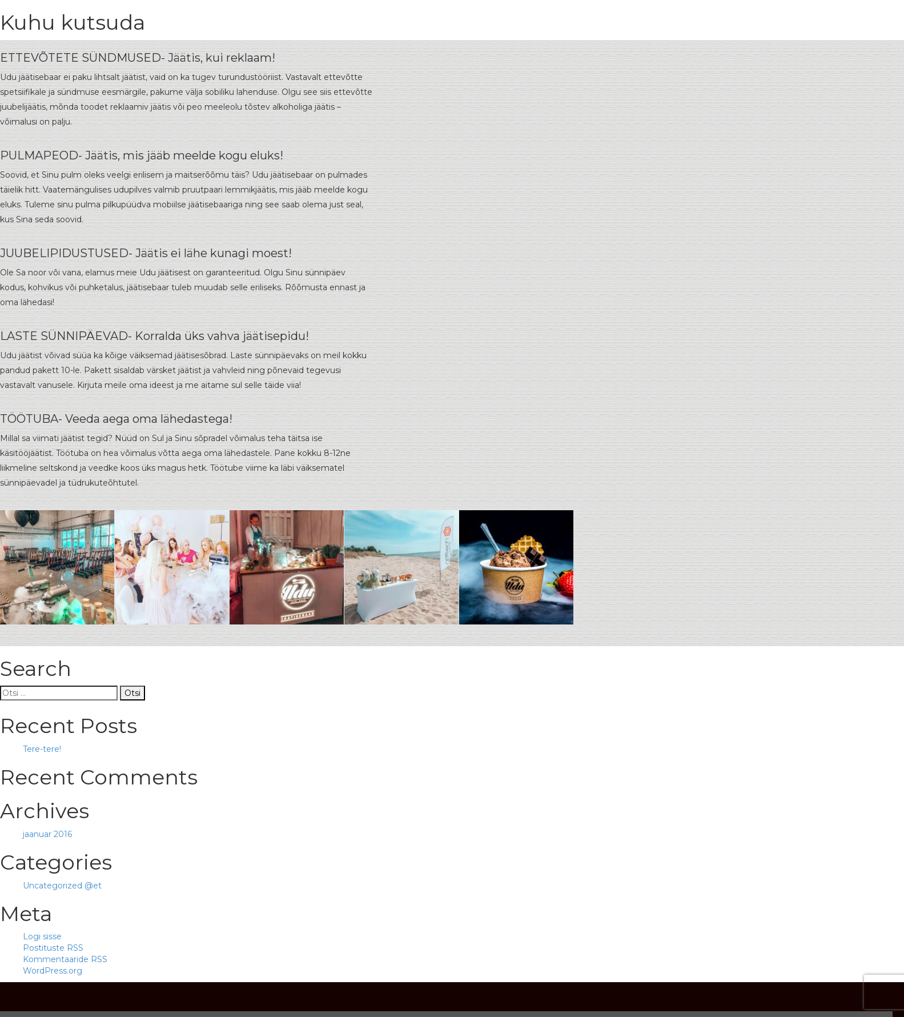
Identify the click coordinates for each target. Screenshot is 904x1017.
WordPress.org (52, 971)
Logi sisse (42, 936)
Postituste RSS (53, 948)
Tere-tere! (42, 749)
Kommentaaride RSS (65, 959)
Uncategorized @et (62, 885)
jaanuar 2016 (47, 834)
